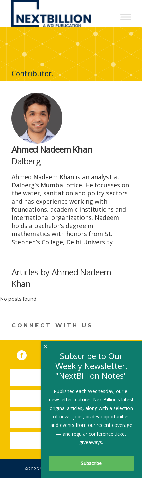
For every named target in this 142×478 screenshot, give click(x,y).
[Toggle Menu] (125, 17)
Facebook (26, 354)
